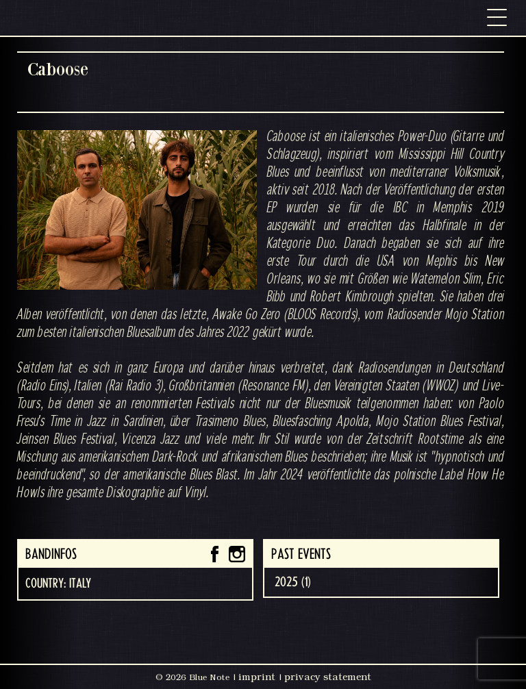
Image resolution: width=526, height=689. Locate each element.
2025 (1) (293, 582)
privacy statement (327, 676)
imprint (256, 676)
